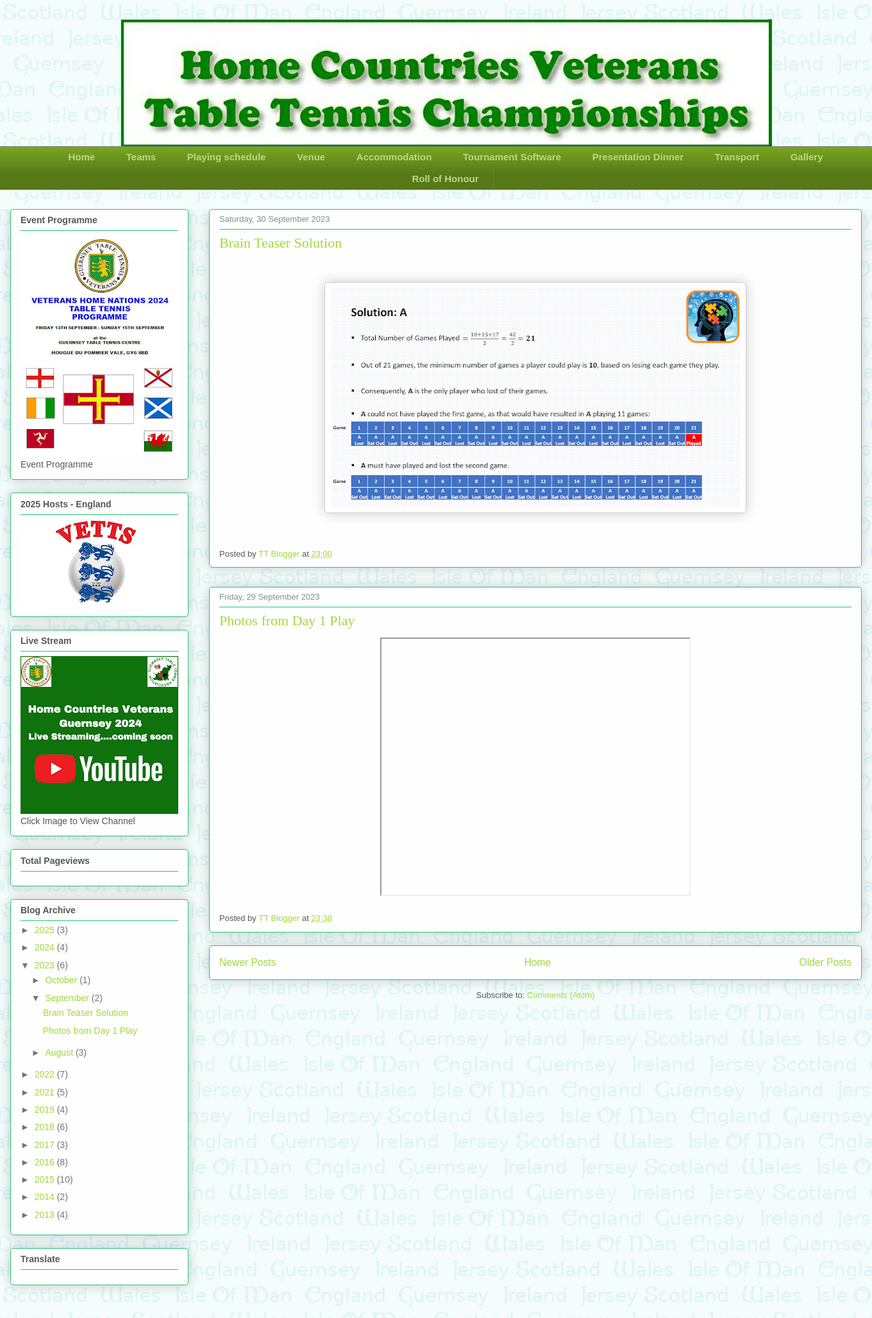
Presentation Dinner (638, 156)
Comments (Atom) (560, 995)
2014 (46, 1197)
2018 (46, 1127)
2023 (46, 965)
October (62, 980)
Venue (311, 156)
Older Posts (825, 962)
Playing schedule (226, 156)
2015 (46, 1179)
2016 (46, 1162)
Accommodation (394, 156)
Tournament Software (512, 156)
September (68, 998)
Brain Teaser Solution (280, 243)
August (60, 1052)
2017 (46, 1145)
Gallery (807, 156)
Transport (737, 156)
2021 (46, 1092)
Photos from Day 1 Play (287, 621)
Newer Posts (247, 962)
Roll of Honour (445, 178)
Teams (141, 156)
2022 (46, 1074)
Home (81, 156)
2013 (46, 1215)
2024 (46, 947)
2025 (46, 930)
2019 (46, 1109)
